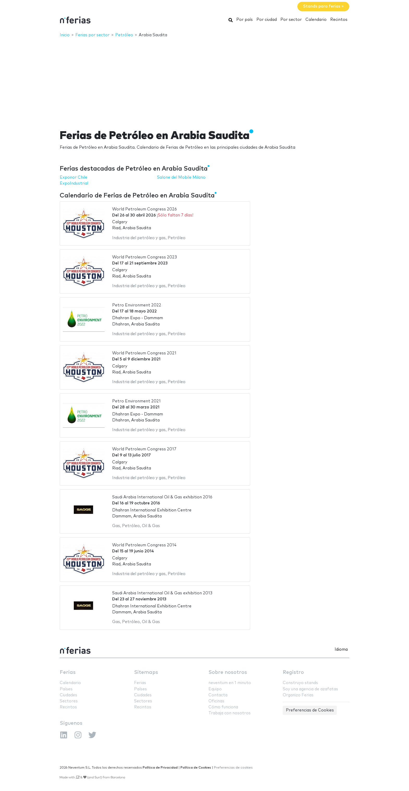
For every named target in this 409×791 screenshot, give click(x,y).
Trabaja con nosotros (229, 713)
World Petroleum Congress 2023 (144, 257)
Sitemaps (146, 672)
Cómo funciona (223, 707)
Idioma (341, 649)
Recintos (338, 20)
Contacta (217, 695)
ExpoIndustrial (74, 183)
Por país (244, 20)
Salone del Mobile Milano (181, 177)
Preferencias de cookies (233, 767)
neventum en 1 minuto (229, 683)
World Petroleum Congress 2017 (144, 449)
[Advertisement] (204, 80)
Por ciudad (266, 20)
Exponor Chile (73, 177)
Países (66, 689)
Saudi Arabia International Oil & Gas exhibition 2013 (162, 593)
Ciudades (68, 695)
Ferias (68, 672)
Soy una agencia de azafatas (310, 689)
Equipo (215, 689)
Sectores (69, 701)
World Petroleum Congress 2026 (144, 209)
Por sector (291, 20)
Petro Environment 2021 (136, 401)
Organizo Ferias (298, 695)
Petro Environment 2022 (136, 305)
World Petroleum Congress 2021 (144, 353)
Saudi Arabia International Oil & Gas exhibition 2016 (162, 497)
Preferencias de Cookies (310, 710)
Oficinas (216, 701)
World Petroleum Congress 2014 (144, 545)
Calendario (316, 20)
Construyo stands (300, 683)
